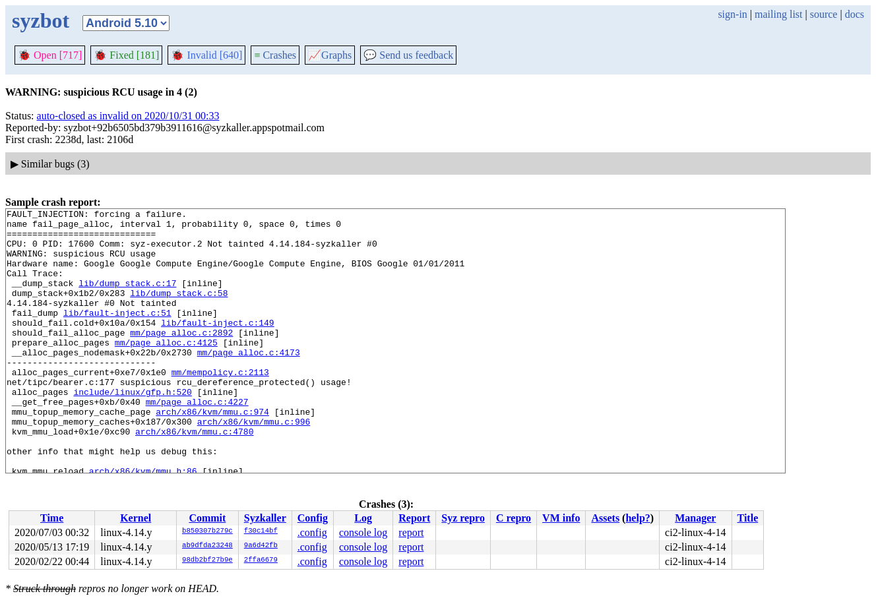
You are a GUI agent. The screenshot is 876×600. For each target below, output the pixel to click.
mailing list (778, 14)
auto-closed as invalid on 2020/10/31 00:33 (128, 115)
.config (312, 532)
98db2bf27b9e (207, 560)
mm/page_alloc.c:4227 (197, 441)
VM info (561, 518)
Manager (695, 518)
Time (51, 518)
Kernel (135, 518)
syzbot (40, 20)
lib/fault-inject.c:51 (117, 334)
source (824, 14)
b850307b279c (207, 531)
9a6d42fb (261, 546)
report (410, 532)
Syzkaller (265, 518)
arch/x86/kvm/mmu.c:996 (254, 465)
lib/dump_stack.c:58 (179, 310)
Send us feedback (408, 55)
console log (363, 532)
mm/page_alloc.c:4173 (248, 382)
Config (312, 518)
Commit (207, 518)
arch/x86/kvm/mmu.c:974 (212, 453)
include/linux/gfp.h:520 (132, 429)
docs (854, 14)
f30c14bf (261, 531)
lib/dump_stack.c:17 (127, 299)
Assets (605, 518)
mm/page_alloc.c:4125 (166, 370)
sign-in (732, 14)
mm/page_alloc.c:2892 (181, 358)
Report (414, 518)
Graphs (330, 55)
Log (363, 518)
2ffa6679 (261, 560)
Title (748, 518)
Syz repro (463, 518)
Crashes (275, 55)
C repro (513, 518)
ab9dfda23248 (207, 546)
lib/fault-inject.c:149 (217, 346)
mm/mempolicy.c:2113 (220, 405)
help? (637, 518)
